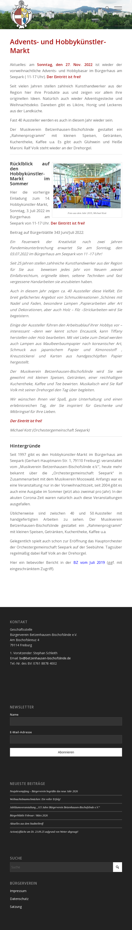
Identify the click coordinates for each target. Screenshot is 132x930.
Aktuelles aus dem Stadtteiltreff (26, 823)
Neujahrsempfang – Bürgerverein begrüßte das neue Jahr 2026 (44, 791)
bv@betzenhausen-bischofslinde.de (45, 658)
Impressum (18, 891)
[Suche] (105, 9)
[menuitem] (105, 9)
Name (14, 714)
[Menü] (116, 9)
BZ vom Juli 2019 (89, 562)
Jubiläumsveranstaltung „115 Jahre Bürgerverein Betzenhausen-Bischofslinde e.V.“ (55, 807)
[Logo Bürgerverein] (55, 14)
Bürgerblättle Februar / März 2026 (29, 815)
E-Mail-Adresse (21, 732)
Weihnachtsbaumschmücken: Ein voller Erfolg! (35, 799)
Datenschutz (19, 899)
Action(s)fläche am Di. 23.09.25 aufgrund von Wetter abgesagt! (44, 831)
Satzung (16, 906)
